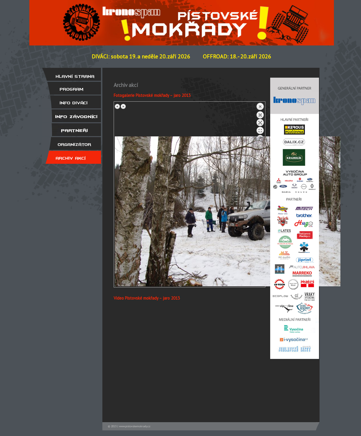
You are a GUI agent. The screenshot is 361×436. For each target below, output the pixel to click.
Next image (123, 106)
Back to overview (260, 119)
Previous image (117, 106)
